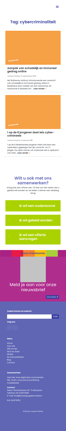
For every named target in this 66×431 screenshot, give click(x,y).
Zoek (55, 316)
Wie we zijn (12, 348)
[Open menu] (57, 7)
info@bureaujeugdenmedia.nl (28, 395)
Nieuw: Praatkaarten (33, 253)
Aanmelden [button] (51, 297)
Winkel (10, 354)
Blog (9, 359)
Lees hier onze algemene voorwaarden (25, 377)
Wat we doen (13, 351)
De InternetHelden (15, 357)
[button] (12, 219)
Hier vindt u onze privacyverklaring (23, 380)
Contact (11, 362)
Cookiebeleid (13, 383)
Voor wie (11, 346)
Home (10, 343)
